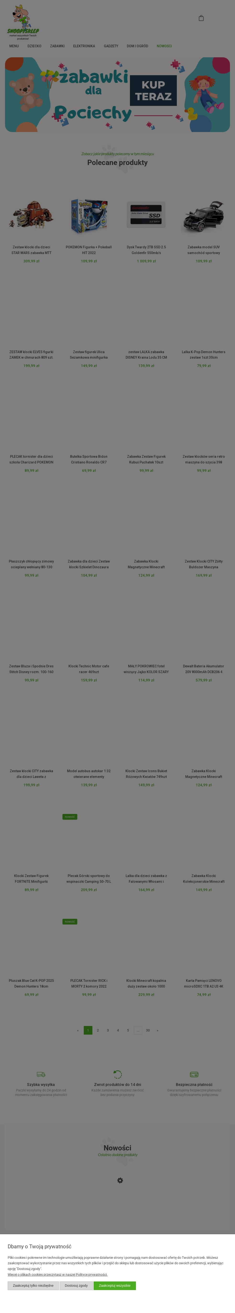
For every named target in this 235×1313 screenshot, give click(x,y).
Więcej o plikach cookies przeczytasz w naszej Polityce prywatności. (58, 1274)
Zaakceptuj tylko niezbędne (33, 1285)
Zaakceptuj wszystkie (114, 1285)
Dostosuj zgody (76, 1285)
